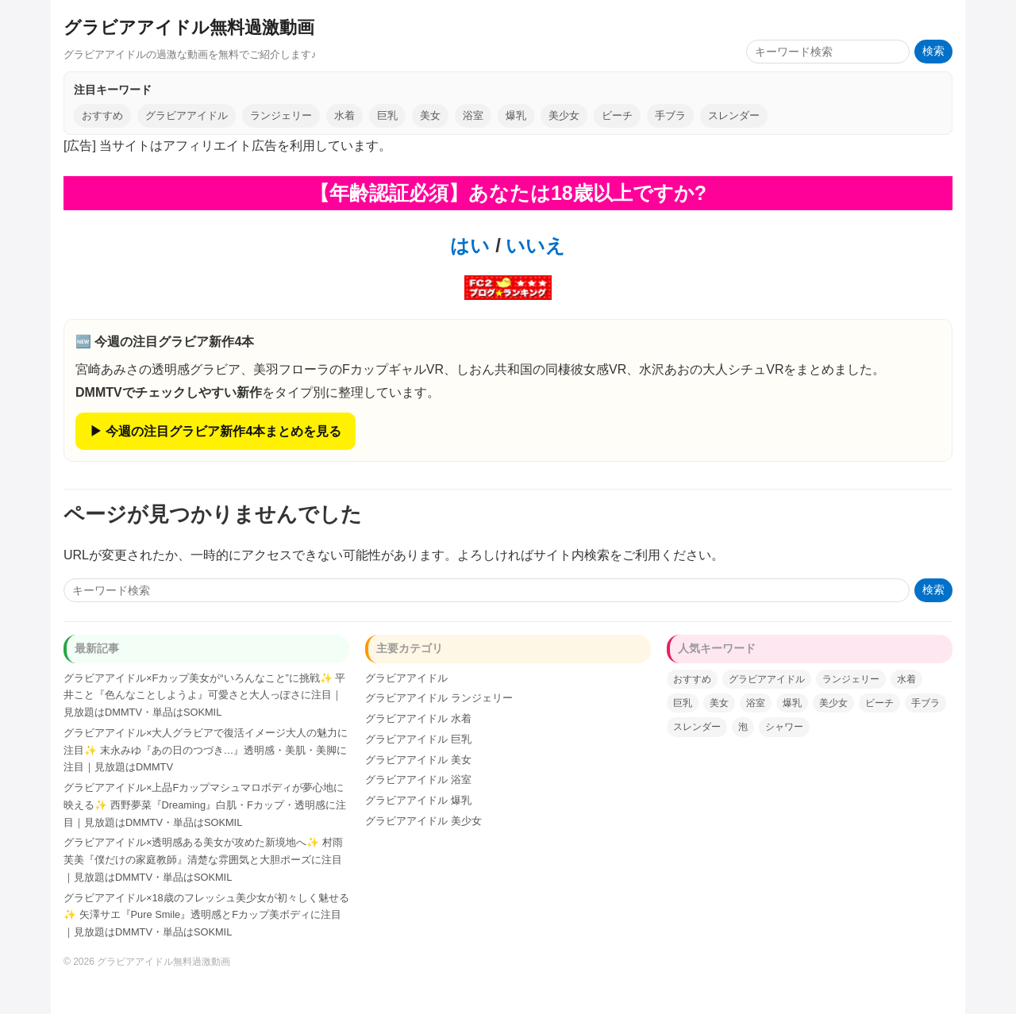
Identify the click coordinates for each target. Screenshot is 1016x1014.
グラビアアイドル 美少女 (423, 821)
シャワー (784, 726)
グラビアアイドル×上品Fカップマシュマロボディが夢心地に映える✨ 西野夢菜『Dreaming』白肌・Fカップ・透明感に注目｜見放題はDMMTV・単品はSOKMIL (205, 805)
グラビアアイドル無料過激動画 (189, 27)
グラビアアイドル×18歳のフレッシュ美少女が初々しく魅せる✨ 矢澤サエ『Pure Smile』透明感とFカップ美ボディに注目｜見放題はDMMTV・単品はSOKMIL (206, 915)
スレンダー (734, 115)
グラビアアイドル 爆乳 (418, 800)
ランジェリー (281, 115)
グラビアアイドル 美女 (418, 760)
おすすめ (102, 115)
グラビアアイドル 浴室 (418, 779)
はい (470, 245)
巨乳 (387, 115)
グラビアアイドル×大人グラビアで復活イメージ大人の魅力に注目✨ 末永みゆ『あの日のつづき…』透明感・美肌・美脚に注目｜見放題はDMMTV (206, 750)
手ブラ (670, 115)
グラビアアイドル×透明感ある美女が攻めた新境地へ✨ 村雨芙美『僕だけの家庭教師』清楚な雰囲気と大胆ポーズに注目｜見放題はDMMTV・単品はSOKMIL (203, 859)
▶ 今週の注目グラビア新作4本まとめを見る (215, 431)
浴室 (473, 115)
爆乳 (516, 115)
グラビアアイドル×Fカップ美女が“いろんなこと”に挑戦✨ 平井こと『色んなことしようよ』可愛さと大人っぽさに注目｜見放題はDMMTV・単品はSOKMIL (204, 695)
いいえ (533, 245)
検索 (933, 51)
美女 (430, 115)
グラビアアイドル (186, 115)
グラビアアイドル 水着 (418, 718)
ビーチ (617, 115)
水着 (344, 115)
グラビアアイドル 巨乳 (418, 739)
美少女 (563, 115)
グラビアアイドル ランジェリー (439, 698)
